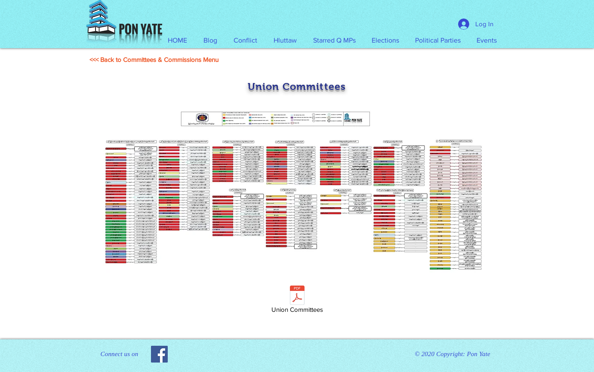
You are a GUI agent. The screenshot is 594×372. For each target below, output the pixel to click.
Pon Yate (478, 353)
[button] (285, 40)
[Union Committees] (297, 301)
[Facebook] (159, 354)
